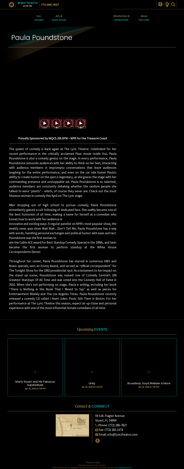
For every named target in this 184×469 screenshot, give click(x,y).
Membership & (121, 18)
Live (38, 18)
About (144, 18)
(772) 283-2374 (113, 430)
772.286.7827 (50, 5)
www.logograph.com (123, 467)
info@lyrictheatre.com (122, 434)
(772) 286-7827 (117, 425)
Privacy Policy (93, 462)
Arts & (59, 18)
